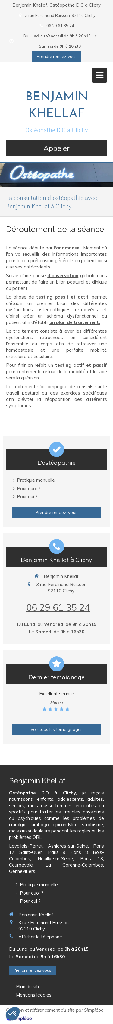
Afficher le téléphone (40, 937)
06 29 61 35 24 (58, 607)
